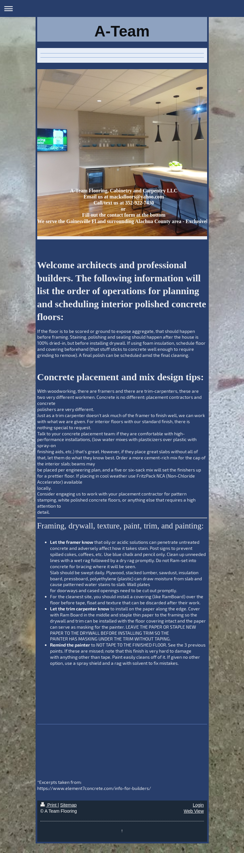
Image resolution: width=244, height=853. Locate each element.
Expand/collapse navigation (122, 8)
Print (49, 805)
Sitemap (68, 805)
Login (198, 805)
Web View (194, 811)
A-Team (121, 31)
